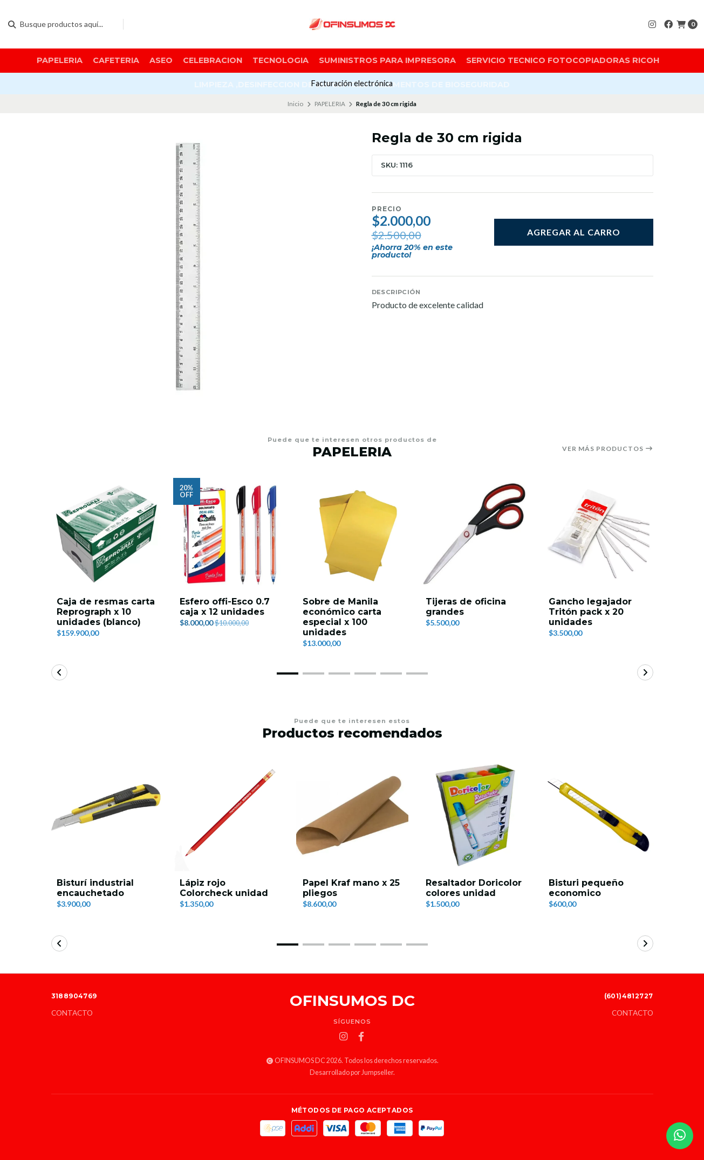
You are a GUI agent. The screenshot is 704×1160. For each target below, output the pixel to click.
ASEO (161, 60)
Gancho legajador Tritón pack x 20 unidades (590, 611)
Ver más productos (607, 449)
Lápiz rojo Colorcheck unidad (224, 888)
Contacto (72, 1013)
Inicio (295, 103)
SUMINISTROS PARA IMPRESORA (387, 60)
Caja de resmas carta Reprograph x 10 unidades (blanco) (106, 611)
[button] (287, 673)
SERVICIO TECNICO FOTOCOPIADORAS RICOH (562, 60)
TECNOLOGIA (280, 60)
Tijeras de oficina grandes (466, 606)
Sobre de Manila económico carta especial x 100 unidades (342, 617)
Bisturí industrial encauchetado (95, 888)
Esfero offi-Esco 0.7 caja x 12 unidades (225, 606)
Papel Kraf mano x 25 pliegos (351, 888)
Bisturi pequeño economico (586, 888)
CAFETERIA (116, 60)
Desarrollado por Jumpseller (351, 1072)
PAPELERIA (60, 60)
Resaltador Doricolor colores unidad (474, 888)
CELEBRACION (212, 60)
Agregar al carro (573, 232)
